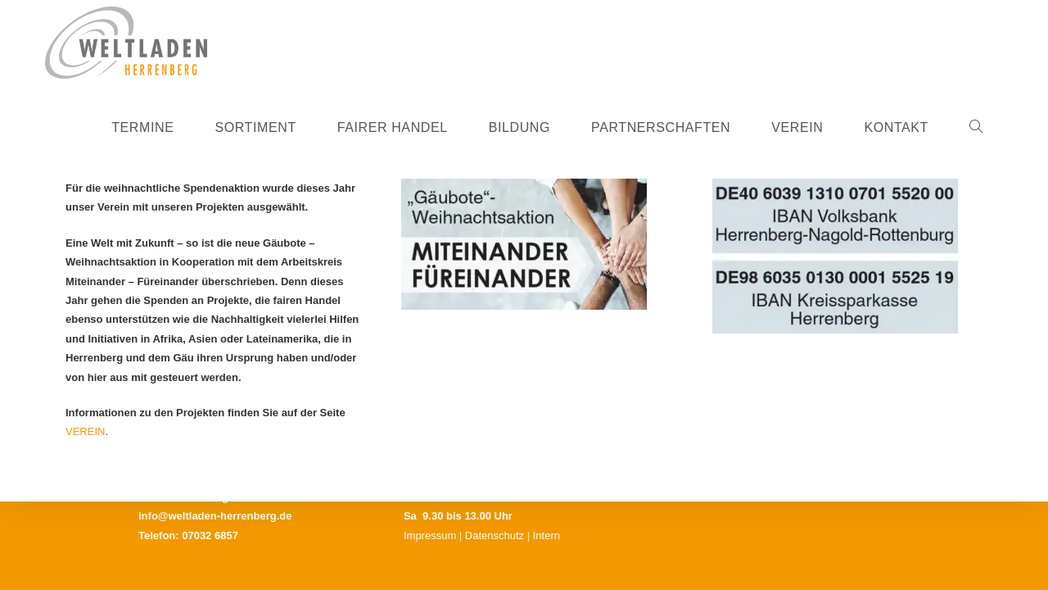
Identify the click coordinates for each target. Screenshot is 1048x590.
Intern (546, 535)
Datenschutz (494, 535)
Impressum (430, 535)
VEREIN (85, 431)
